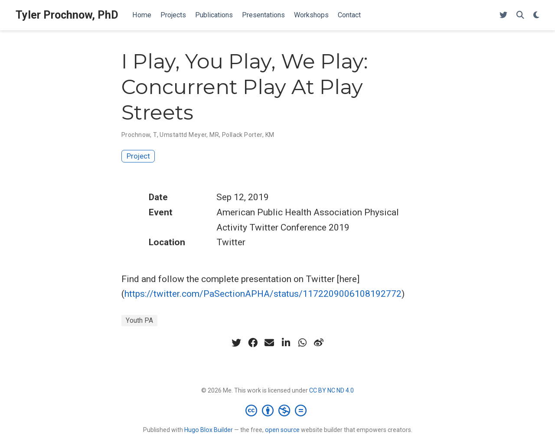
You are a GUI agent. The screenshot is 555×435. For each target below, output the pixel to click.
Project (138, 156)
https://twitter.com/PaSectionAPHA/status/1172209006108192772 (263, 294)
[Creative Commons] (277, 410)
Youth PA (139, 320)
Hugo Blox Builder (208, 429)
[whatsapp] (302, 342)
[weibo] (318, 342)
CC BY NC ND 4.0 (331, 390)
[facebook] (252, 342)
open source (282, 429)
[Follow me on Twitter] (503, 15)
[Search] (520, 15)
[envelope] (269, 342)
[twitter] (236, 342)
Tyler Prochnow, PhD (67, 15)
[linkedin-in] (285, 342)
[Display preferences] (536, 15)
